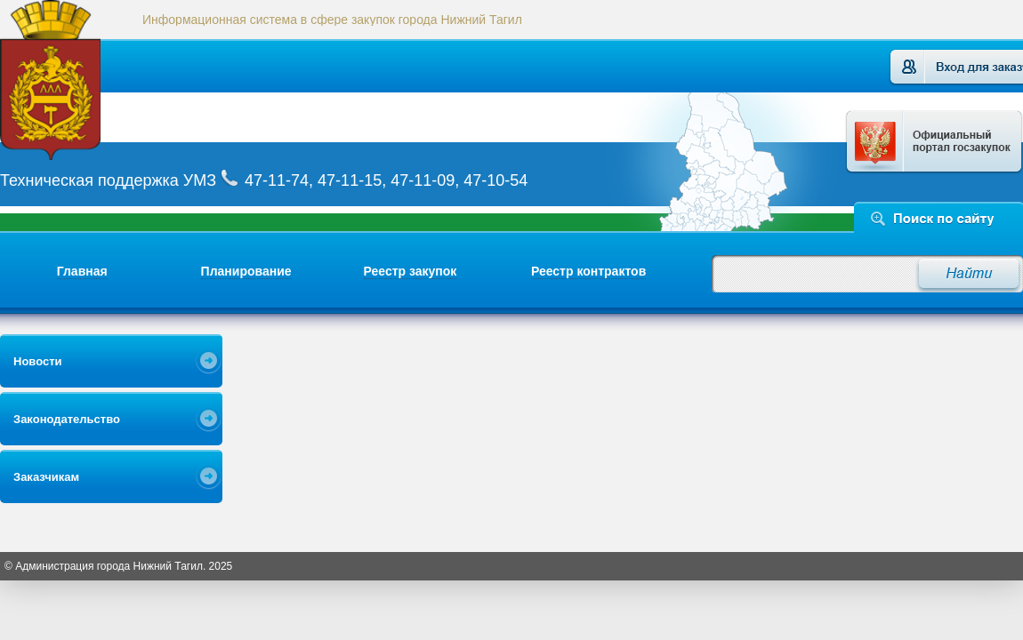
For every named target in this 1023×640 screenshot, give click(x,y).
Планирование (246, 271)
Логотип (73, 80)
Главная (82, 271)
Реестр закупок (410, 271)
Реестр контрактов (588, 271)
